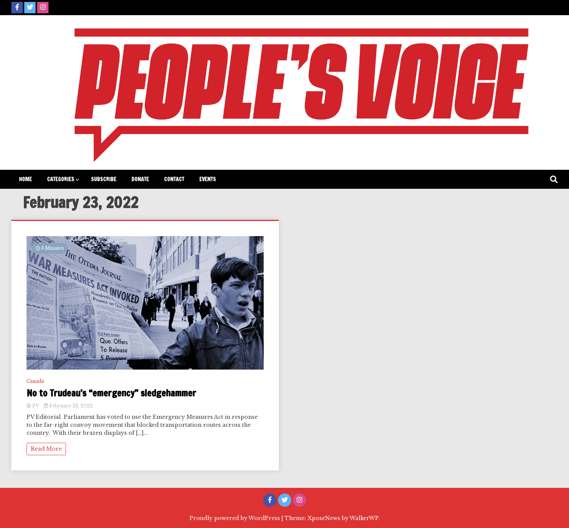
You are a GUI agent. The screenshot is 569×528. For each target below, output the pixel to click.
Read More (46, 448)
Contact (174, 179)
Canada (35, 381)
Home (25, 179)
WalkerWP (364, 518)
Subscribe (103, 179)
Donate (140, 179)
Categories (60, 179)
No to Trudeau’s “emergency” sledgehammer (111, 393)
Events (207, 179)
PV (33, 406)
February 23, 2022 (68, 406)
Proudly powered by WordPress (235, 518)
